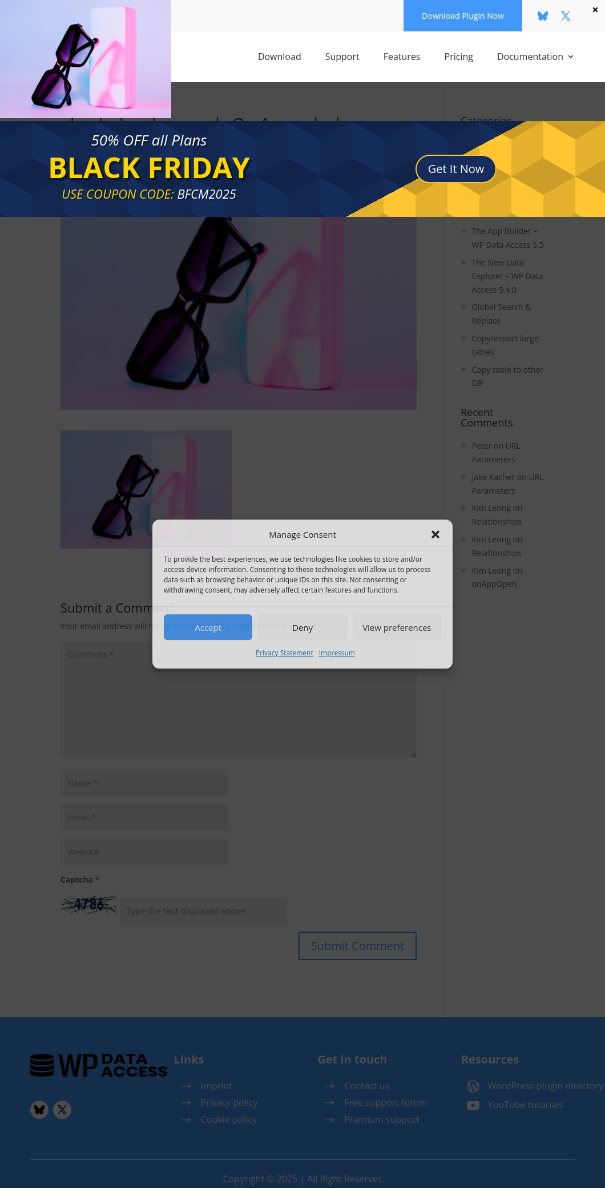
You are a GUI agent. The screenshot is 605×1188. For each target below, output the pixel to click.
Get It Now (456, 159)
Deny (302, 627)
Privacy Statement (284, 653)
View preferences (396, 627)
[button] (435, 535)
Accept (208, 627)
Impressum (337, 653)
